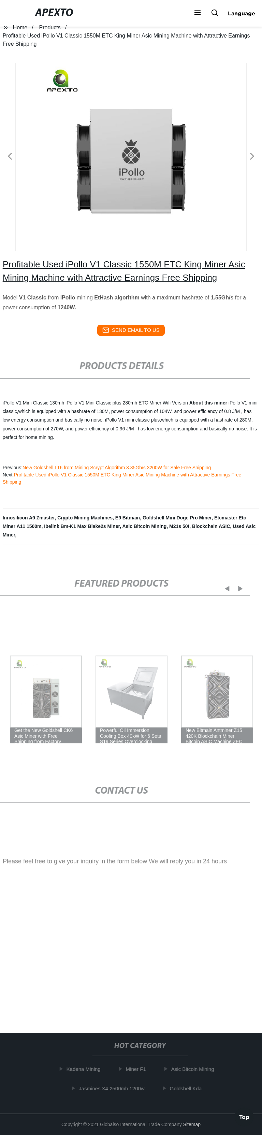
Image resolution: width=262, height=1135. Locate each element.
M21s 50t (179, 526)
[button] (197, 13)
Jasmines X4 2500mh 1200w (114, 1088)
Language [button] (241, 13)
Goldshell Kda (188, 1088)
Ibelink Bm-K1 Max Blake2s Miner (82, 526)
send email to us (131, 330)
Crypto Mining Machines (85, 517)
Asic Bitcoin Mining (144, 526)
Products (50, 27)
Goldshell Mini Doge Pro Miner (177, 517)
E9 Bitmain (127, 517)
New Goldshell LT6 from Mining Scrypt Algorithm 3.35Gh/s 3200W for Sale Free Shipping (117, 467)
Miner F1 (138, 1069)
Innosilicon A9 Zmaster (29, 517)
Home (20, 27)
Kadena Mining (86, 1069)
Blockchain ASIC (211, 526)
